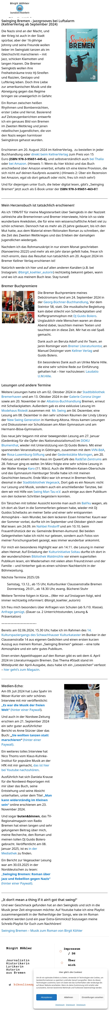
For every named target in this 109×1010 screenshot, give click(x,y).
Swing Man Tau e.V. (47, 491)
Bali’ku (86, 503)
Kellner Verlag (82, 350)
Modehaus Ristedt (14, 410)
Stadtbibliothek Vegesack (41, 482)
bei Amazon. (17, 163)
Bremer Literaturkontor (85, 346)
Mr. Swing (59, 410)
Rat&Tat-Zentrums (88, 459)
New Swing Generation (23, 420)
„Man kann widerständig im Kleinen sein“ (26, 800)
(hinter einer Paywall (25, 710)
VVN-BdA (97, 450)
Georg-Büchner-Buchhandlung (65, 302)
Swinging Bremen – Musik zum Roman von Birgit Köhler (41, 930)
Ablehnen (68, 997)
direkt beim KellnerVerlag (49, 154)
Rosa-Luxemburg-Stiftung (26, 454)
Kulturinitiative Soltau (64, 552)
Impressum (60, 1005)
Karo (31, 468)
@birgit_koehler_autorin (35, 272)
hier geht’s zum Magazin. (22, 669)
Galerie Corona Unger (85, 396)
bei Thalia (97, 159)
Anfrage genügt (12, 612)
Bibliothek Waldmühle (48, 556)
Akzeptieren (46, 997)
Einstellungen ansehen (92, 997)
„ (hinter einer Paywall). (25, 878)
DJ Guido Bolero (84, 316)
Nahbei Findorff (47, 526)
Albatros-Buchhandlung (64, 401)
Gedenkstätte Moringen (75, 454)
